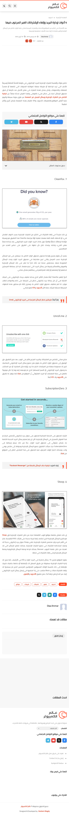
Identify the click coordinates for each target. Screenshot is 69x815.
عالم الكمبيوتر (26, 806)
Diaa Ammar (44, 36)
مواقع (18, 584)
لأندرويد (39, 287)
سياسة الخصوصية (59, 763)
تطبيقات (36, 584)
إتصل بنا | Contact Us (58, 758)
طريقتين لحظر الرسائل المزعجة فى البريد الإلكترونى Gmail (30, 299)
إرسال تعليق (58, 635)
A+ (30, 41)
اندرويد (50, 17)
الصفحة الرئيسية (61, 17)
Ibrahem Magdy (44, 811)
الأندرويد (60, 377)
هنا (19, 373)
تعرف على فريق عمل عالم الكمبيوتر (53, 753)
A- (27, 41)
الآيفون (26, 574)
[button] (55, 595)
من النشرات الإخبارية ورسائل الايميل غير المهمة (43, 97)
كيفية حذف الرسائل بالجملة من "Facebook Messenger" (29, 465)
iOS (33, 287)
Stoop (4, 535)
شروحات (26, 584)
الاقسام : (64, 728)
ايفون (45, 584)
